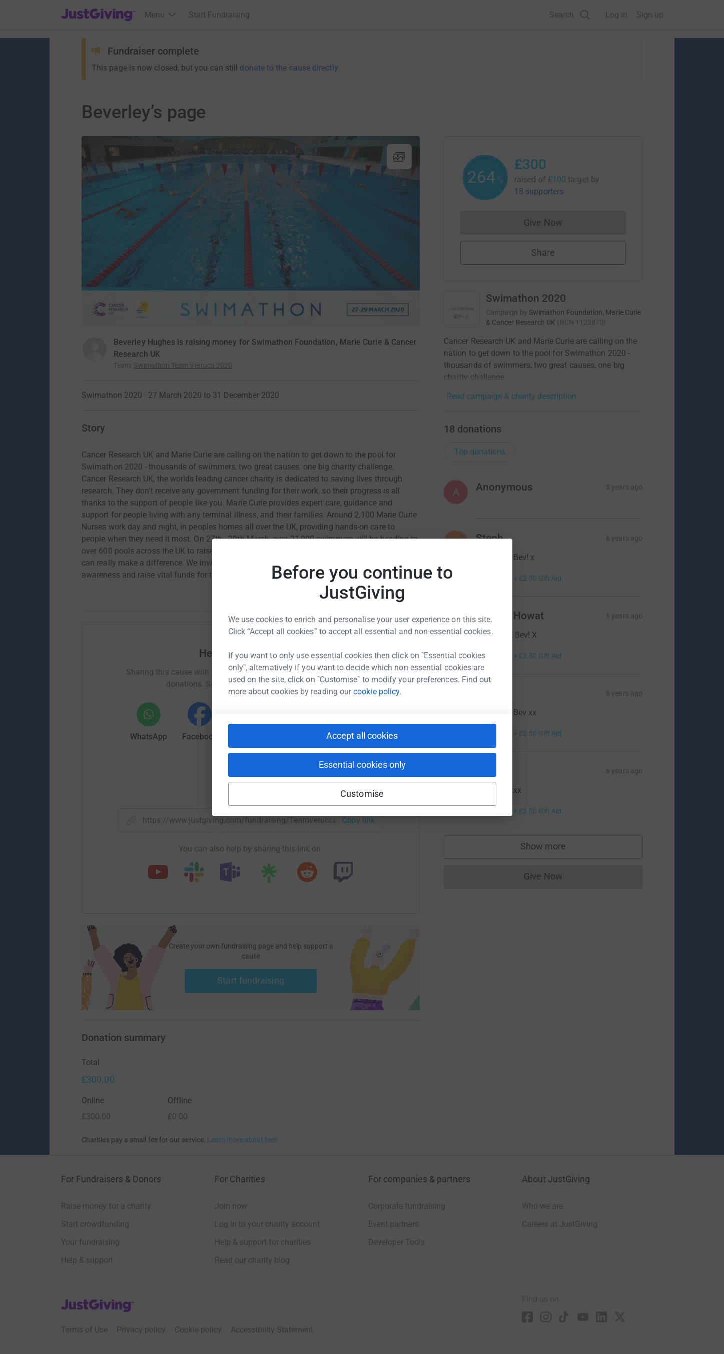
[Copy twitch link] (343, 873)
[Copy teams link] (230, 873)
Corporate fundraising (406, 1206)
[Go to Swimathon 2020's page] (462, 309)
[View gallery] (399, 156)
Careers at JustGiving (559, 1224)
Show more (553, 848)
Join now (231, 1206)
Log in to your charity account (267, 1224)
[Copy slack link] (194, 873)
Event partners (393, 1224)
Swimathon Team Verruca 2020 (183, 365)
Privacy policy (141, 1329)
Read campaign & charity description (511, 396)
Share (543, 252)
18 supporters (538, 191)
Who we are (542, 1206)
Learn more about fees (242, 1140)
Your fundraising (90, 1242)
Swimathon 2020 (526, 298)
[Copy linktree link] (268, 875)
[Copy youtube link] (158, 873)
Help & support (87, 1260)
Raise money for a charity (106, 1206)
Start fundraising (250, 980)
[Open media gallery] (251, 231)
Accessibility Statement (272, 1329)
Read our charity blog (252, 1260)
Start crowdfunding (95, 1224)
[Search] (569, 15)
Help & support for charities (263, 1242)
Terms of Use (84, 1329)
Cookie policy (198, 1329)
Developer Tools (396, 1242)
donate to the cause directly (289, 68)
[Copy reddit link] (307, 873)
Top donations (479, 452)
